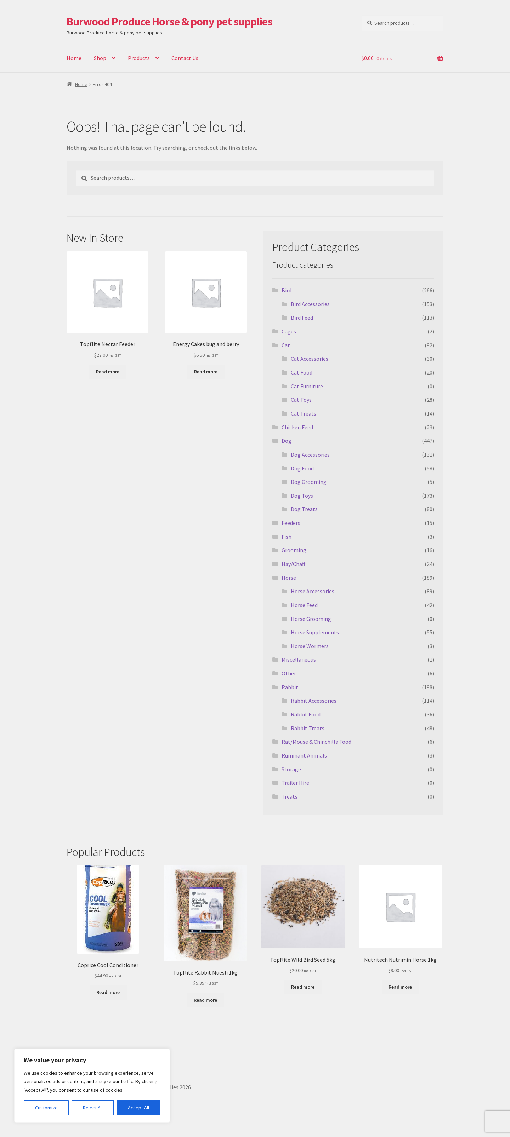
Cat (286, 345)
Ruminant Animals (304, 755)
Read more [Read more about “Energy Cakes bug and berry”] (205, 371)
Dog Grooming (309, 481)
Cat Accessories (309, 358)
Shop (100, 58)
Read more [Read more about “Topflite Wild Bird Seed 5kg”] (302, 987)
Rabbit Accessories (313, 700)
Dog (286, 440)
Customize (46, 1107)
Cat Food (301, 372)
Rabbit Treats (307, 728)
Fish (286, 536)
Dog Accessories (310, 454)
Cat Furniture (307, 386)
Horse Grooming (311, 618)
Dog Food (302, 468)
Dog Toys (302, 495)
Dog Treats (304, 509)
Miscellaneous (299, 659)
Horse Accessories (312, 591)
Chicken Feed (297, 427)
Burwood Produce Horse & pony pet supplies (169, 22)
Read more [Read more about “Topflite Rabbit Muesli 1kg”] (205, 1000)
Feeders (291, 522)
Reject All (93, 1107)
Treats (290, 796)
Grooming (294, 550)
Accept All (138, 1107)
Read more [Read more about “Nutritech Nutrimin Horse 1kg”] (400, 987)
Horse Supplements (315, 632)
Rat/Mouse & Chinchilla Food (316, 741)
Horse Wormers (310, 646)
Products (139, 58)
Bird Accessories (310, 304)
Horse (289, 577)
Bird (286, 290)
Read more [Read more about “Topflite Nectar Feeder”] (107, 371)
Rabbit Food (306, 714)
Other (289, 673)
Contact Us (184, 58)
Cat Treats (303, 413)
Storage (291, 769)
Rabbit (290, 687)
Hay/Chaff (293, 563)
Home (74, 58)
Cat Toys (301, 399)
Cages (289, 331)
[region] (92, 1086)
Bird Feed (302, 317)
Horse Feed (304, 605)
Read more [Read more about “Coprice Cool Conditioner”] (108, 992)
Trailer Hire (295, 782)
